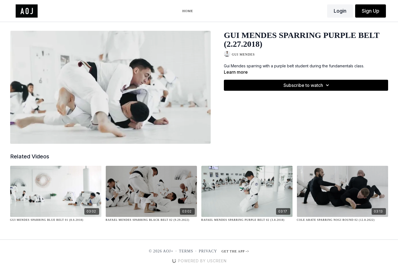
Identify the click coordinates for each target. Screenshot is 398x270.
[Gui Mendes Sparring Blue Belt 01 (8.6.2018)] (55, 220)
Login (340, 11)
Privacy (208, 251)
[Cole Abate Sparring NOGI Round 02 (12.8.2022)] (342, 220)
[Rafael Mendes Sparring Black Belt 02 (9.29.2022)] (151, 220)
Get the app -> (235, 251)
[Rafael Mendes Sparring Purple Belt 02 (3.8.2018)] (247, 220)
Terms (186, 251)
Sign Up (370, 11)
